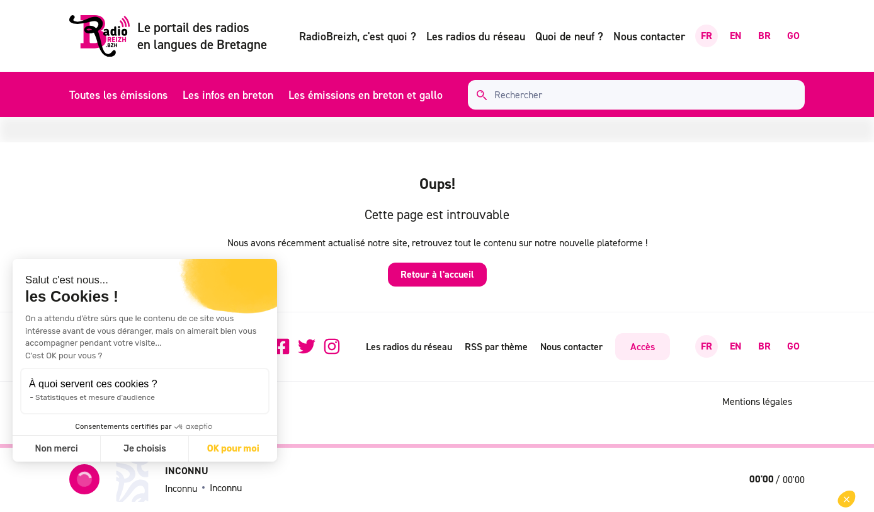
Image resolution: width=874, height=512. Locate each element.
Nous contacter (649, 36)
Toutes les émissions (118, 95)
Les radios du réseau (475, 36)
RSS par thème (496, 346)
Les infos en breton (228, 95)
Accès (642, 346)
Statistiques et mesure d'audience (95, 397)
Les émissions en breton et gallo (365, 95)
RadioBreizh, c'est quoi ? (357, 36)
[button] (846, 499)
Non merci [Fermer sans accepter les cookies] (56, 448)
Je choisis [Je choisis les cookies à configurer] (144, 448)
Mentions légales (757, 401)
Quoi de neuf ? (569, 36)
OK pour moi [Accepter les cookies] (233, 448)
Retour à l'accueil (437, 274)
